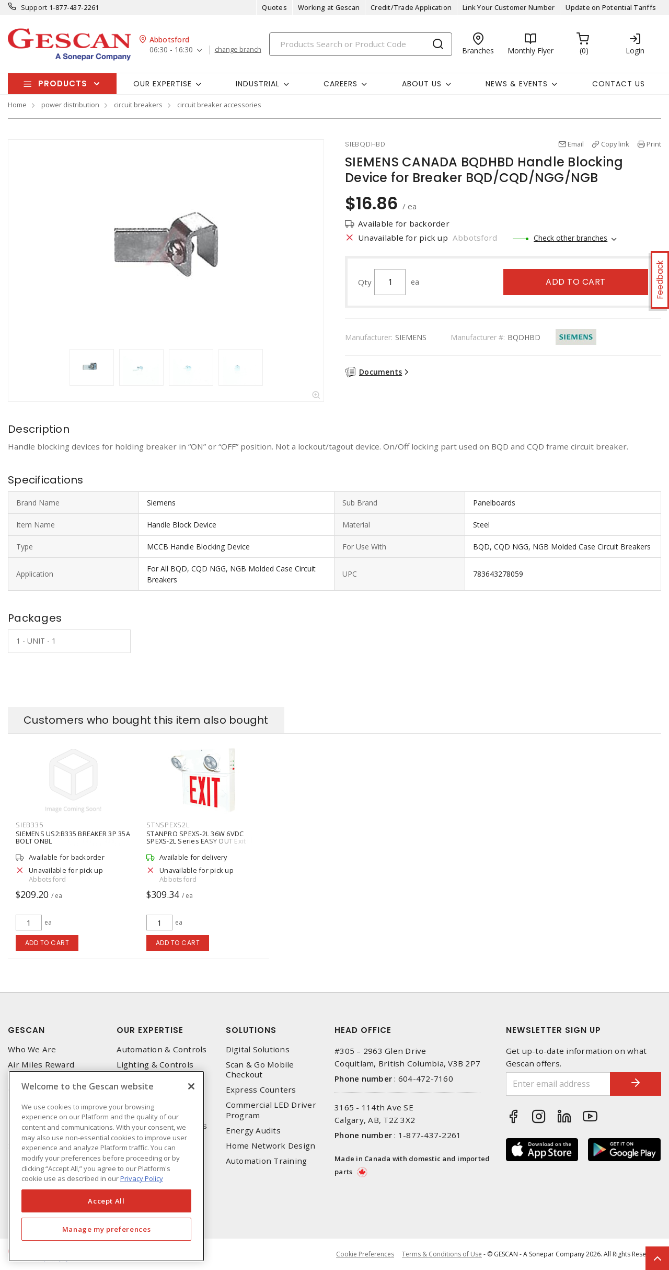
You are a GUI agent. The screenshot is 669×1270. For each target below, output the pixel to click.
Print (654, 144)
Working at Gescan (329, 7)
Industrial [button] (258, 83)
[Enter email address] (558, 1084)
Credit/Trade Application (411, 7)
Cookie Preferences (365, 1254)
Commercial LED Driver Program (271, 1110)
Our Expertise (150, 1030)
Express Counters (261, 1090)
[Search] (360, 44)
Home (17, 104)
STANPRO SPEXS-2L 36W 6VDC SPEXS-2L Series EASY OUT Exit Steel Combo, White (196, 841)
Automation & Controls (161, 1049)
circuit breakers (138, 104)
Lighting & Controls (155, 1065)
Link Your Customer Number (509, 7)
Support (34, 7)
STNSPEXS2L (168, 824)
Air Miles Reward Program (41, 1070)
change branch (238, 50)
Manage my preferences (106, 1229)
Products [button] (62, 83)
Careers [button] (340, 83)
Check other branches (570, 238)
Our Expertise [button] (162, 83)
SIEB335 (29, 824)
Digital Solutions (258, 1049)
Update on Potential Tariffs (611, 7)
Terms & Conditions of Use (442, 1254)
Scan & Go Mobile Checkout (260, 1070)
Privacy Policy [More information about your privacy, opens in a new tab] (141, 1178)
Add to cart (576, 282)
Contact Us (618, 83)
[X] (191, 1086)
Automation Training (266, 1161)
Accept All (106, 1201)
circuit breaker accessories (219, 104)
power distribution (70, 104)
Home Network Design (271, 1146)
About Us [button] (422, 83)
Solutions (251, 1030)
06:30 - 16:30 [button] (171, 50)
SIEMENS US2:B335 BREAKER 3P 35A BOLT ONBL (73, 837)
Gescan (26, 1030)
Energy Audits (253, 1131)
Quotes (274, 7)
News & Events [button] (517, 83)
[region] (106, 1166)
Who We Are (32, 1049)
